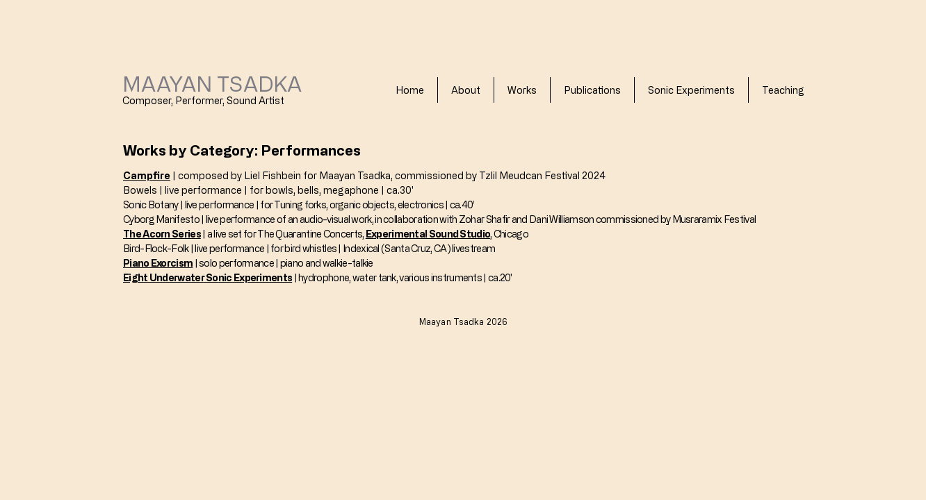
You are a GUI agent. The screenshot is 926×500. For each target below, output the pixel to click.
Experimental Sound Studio (428, 233)
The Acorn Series (162, 233)
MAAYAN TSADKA (212, 83)
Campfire (146, 175)
